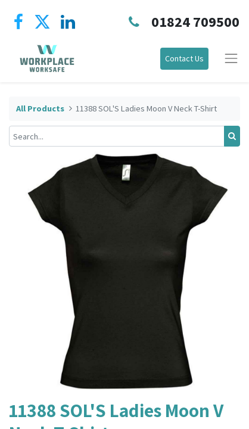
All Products (40, 108)
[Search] (232, 136)
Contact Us (184, 58)
